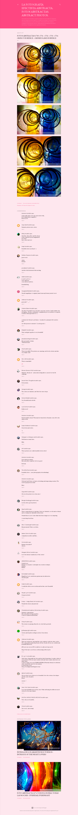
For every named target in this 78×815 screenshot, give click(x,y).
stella (23, 276)
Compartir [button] (19, 203)
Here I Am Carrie (26, 687)
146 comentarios (26, 798)
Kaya (23, 509)
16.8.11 (23, 220)
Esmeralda (24, 574)
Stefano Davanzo (26, 255)
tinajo (23, 246)
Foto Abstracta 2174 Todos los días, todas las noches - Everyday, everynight (37, 794)
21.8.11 (23, 701)
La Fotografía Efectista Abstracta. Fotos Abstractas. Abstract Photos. (37, 10)
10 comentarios (26, 757)
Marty (23, 233)
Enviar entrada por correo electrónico (31, 203)
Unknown (24, 299)
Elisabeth (24, 330)
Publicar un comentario (23, 714)
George (24, 389)
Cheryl (23, 621)
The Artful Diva (25, 470)
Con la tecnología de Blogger (39, 808)
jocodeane (24, 268)
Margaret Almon (26, 552)
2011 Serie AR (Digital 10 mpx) (28, 205)
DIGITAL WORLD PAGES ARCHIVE (31, 697)
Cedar (23, 584)
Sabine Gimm (25, 533)
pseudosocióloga (26, 338)
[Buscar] (60, 4)
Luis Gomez (25, 406)
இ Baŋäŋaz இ (25, 630)
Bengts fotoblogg (26, 500)
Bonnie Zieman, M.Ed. (27, 370)
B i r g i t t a (25, 656)
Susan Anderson (26, 425)
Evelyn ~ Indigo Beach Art (28, 601)
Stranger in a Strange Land (29, 437)
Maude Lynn (25, 592)
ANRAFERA (25, 561)
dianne (23, 673)
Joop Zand (24, 225)
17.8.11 (23, 588)
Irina (23, 349)
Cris (23, 542)
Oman (23, 706)
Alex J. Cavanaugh (26, 524)
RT (22, 364)
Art (22, 448)
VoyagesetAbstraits (27, 291)
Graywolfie (24, 491)
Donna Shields (25, 398)
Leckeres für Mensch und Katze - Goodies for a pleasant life (37, 320)
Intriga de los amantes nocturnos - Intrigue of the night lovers (35, 753)
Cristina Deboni (26, 308)
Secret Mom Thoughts (28, 380)
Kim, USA (24, 359)
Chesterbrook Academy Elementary (31, 610)
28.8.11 (23, 710)
